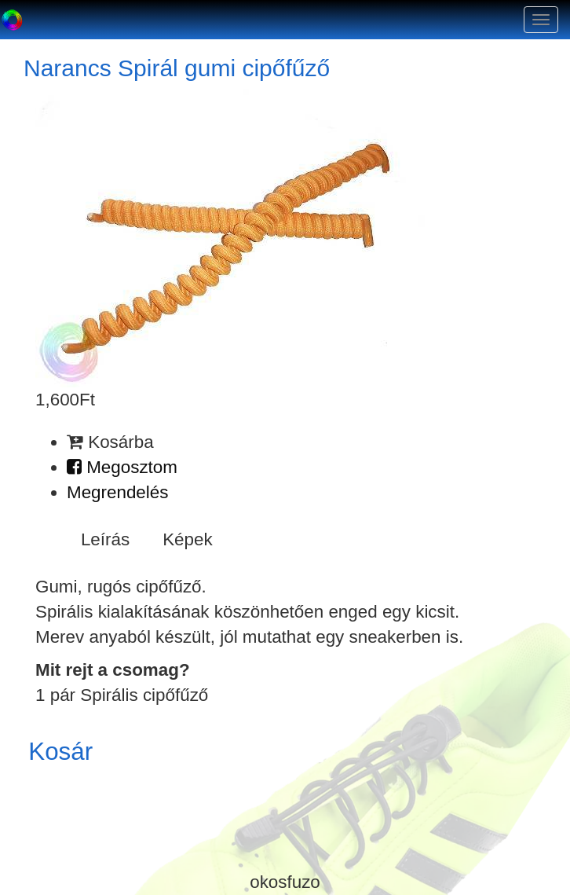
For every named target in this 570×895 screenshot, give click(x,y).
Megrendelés (117, 492)
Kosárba (110, 442)
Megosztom (122, 467)
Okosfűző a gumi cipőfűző (12, 19)
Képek (188, 539)
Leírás (105, 539)
